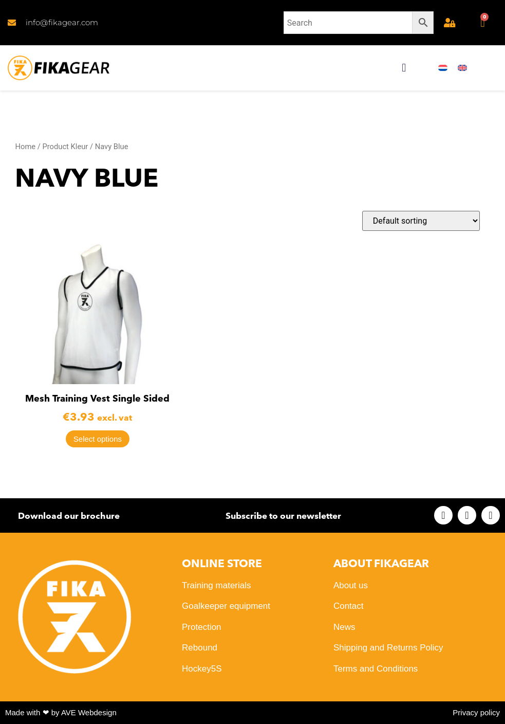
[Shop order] (421, 221)
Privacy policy (476, 712)
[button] (404, 68)
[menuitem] (443, 68)
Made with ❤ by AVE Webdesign (61, 712)
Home (25, 146)
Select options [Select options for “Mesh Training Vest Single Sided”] (97, 439)
